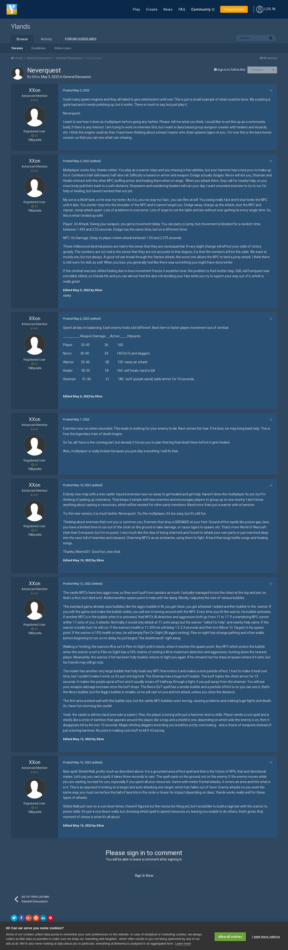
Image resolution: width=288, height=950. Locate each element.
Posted (75, 90)
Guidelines (38, 48)
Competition (234, 9)
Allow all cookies (230, 936)
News (168, 9)
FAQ (182, 9)
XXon (36, 77)
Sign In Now (144, 865)
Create (152, 9)
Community (201, 9)
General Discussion (77, 77)
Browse (22, 39)
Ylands (20, 26)
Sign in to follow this (231, 69)
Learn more (183, 943)
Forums (17, 48)
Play (136, 9)
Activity (46, 39)
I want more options (266, 936)
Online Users (62, 48)
